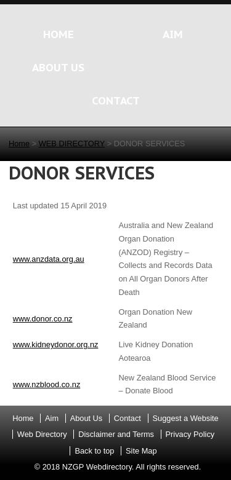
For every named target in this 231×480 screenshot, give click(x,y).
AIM (173, 34)
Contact (127, 418)
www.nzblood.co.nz (47, 384)
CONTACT (116, 100)
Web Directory (42, 434)
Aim (52, 418)
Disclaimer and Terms (116, 434)
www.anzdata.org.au (48, 259)
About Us (86, 418)
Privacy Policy (190, 434)
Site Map (141, 450)
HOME (58, 34)
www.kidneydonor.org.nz (56, 344)
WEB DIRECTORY (72, 143)
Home (19, 143)
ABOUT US (58, 67)
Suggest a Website (186, 418)
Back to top (94, 450)
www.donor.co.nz (43, 318)
